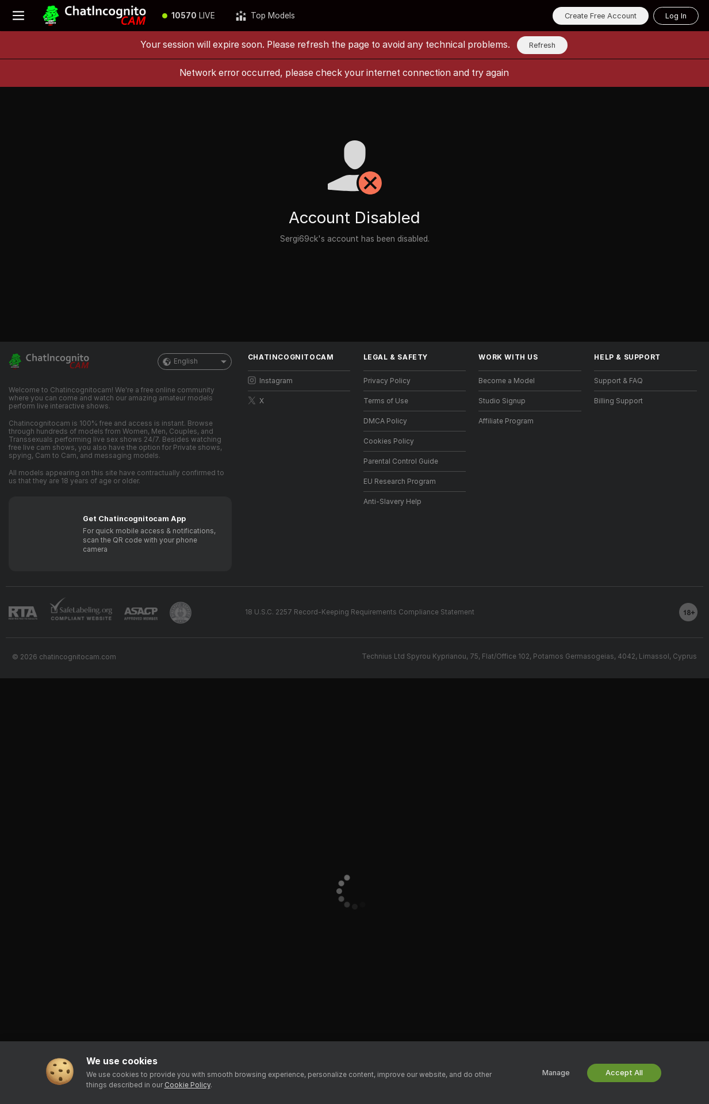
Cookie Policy (187, 1085)
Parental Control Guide (400, 461)
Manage (556, 1072)
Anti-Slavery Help (392, 502)
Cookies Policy (388, 441)
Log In (676, 16)
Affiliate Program (506, 421)
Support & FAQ (618, 381)
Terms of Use (385, 401)
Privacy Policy (387, 381)
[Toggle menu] (18, 15)
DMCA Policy (385, 421)
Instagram (270, 380)
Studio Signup (502, 401)
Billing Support (618, 401)
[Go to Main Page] (94, 15)
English (195, 361)
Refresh (542, 45)
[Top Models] (265, 15)
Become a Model (506, 381)
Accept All (624, 1072)
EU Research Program (399, 481)
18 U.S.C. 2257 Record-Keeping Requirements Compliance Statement (359, 612)
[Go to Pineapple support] (180, 613)
